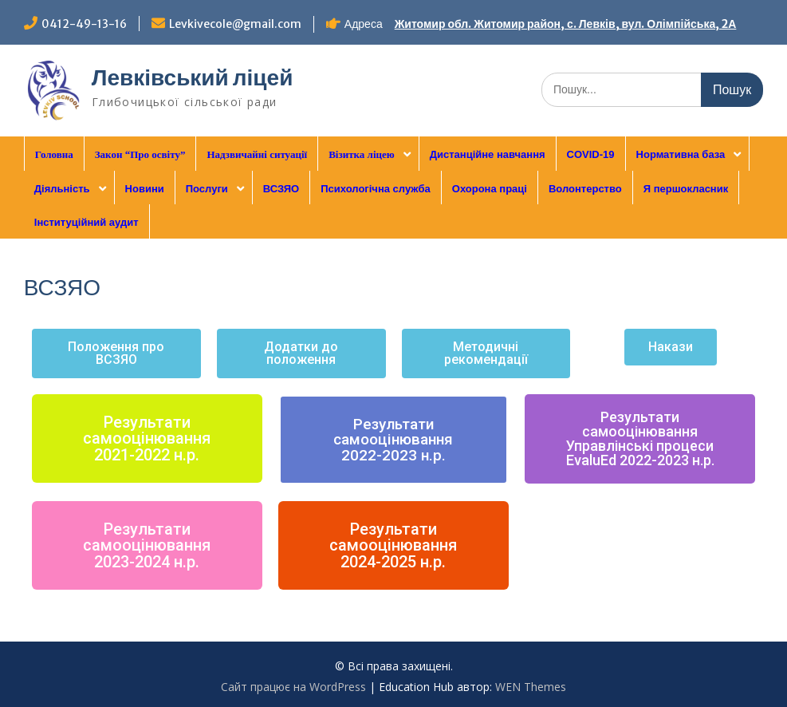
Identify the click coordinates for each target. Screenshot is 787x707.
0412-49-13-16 (84, 24)
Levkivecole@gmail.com (235, 24)
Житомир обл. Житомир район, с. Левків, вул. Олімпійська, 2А (566, 24)
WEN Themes (530, 686)
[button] (116, 353)
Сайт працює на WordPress (293, 686)
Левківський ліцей (192, 77)
